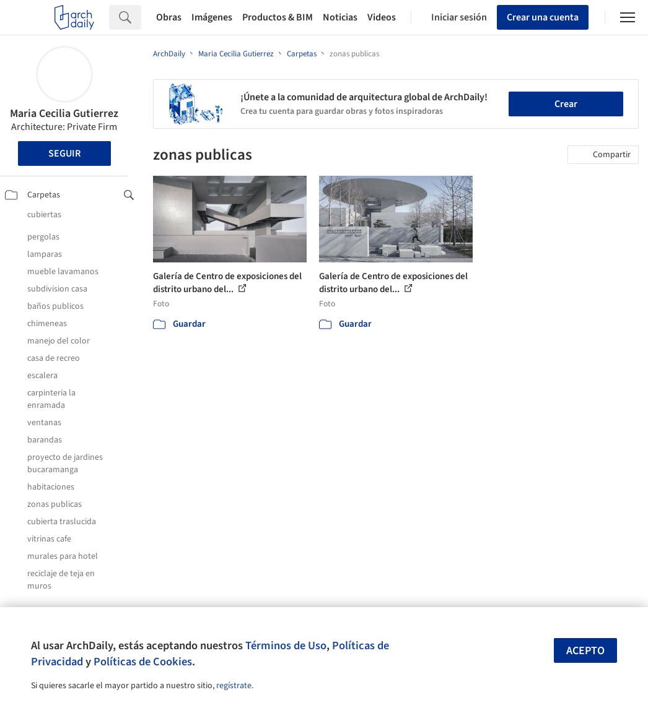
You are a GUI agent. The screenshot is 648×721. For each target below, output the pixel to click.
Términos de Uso (285, 645)
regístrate (234, 686)
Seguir (64, 153)
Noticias (340, 17)
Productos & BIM (277, 17)
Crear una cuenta (543, 17)
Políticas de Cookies (143, 662)
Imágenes (211, 17)
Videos (381, 17)
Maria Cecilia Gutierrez (64, 113)
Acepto (585, 650)
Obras (169, 17)
